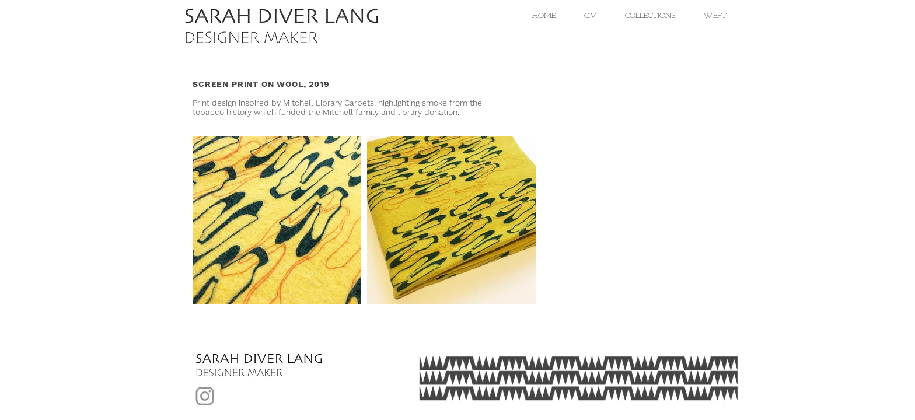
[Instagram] (205, 396)
